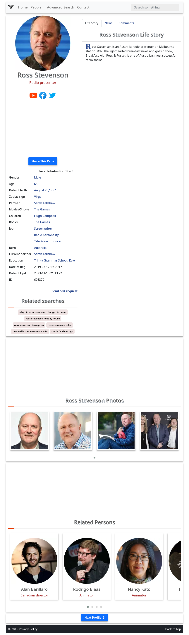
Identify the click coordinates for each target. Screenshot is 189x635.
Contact (83, 7)
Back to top (173, 629)
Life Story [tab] (91, 23)
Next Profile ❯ (94, 617)
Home (23, 7)
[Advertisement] (43, 128)
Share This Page (43, 161)
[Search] (155, 7)
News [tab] (108, 23)
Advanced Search (60, 7)
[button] (94, 457)
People (36, 7)
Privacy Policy (28, 629)
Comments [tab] (126, 23)
